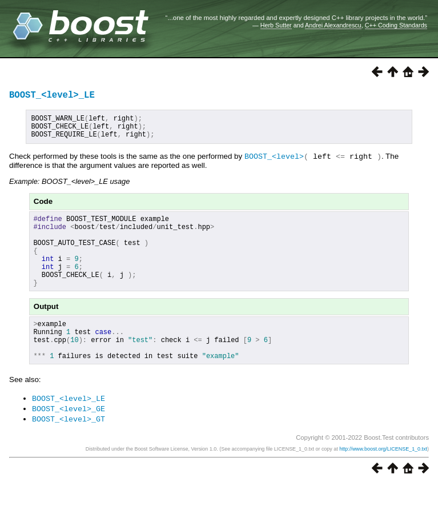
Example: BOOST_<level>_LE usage (69, 188)
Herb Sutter (276, 25)
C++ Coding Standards (396, 25)
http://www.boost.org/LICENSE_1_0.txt (383, 478)
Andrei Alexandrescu (333, 25)
